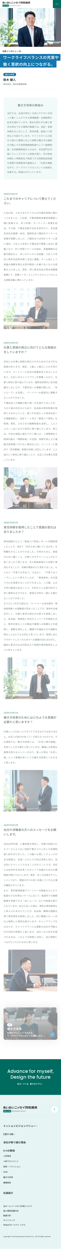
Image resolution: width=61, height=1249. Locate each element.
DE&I (5, 1171)
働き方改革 (8, 1177)
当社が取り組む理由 (14, 1142)
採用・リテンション (12, 1166)
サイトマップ (9, 1220)
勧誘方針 (7, 1215)
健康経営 (7, 1182)
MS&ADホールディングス (14, 1224)
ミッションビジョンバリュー (20, 1125)
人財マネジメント (11, 1161)
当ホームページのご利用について (17, 1206)
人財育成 (7, 1155)
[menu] (57, 4)
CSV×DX (9, 1134)
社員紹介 (8, 1193)
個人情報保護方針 (11, 1210)
